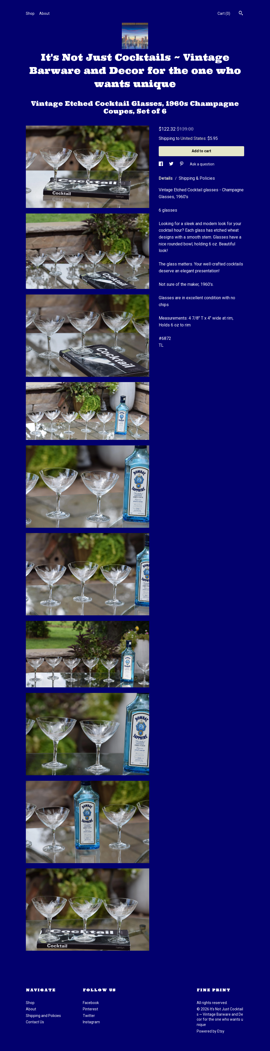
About (44, 13)
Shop (30, 13)
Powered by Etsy (210, 1031)
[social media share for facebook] (161, 164)
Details (166, 178)
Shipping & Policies (197, 178)
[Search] (241, 14)
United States (193, 138)
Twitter (89, 1016)
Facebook (91, 1003)
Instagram (91, 1022)
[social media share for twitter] (171, 164)
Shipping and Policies (43, 1016)
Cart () (224, 13)
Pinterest (90, 1009)
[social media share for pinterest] (182, 164)
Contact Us (35, 1022)
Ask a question (202, 164)
